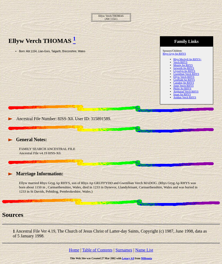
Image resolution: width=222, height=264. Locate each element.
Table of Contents (97, 250)
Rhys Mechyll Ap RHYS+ (187, 59)
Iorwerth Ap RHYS (183, 68)
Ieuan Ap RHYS (182, 94)
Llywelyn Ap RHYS (184, 71)
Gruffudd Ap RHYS (184, 79)
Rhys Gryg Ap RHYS (174, 53)
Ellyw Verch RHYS (184, 76)
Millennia (146, 258)
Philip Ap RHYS (182, 88)
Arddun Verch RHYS (184, 97)
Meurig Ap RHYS (183, 65)
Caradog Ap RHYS (183, 82)
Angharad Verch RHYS (186, 91)
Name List (144, 250)
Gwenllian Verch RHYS (186, 73)
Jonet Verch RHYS (183, 85)
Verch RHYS (180, 62)
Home (74, 250)
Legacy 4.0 (128, 258)
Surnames (123, 250)
